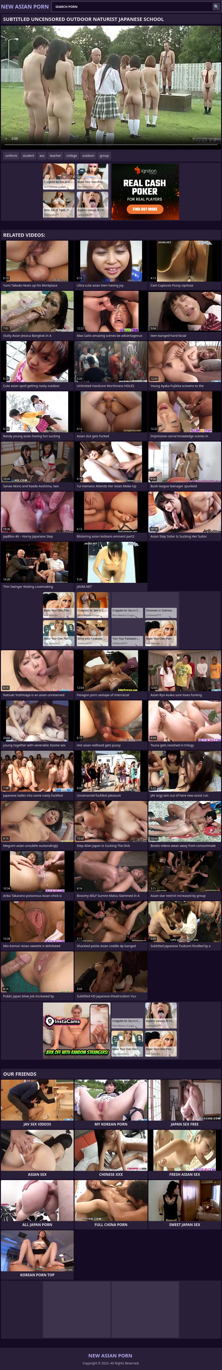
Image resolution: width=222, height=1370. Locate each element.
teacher (55, 155)
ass (42, 155)
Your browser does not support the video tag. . (111, 88)
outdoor (88, 155)
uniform (11, 155)
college (71, 155)
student (28, 155)
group (104, 155)
